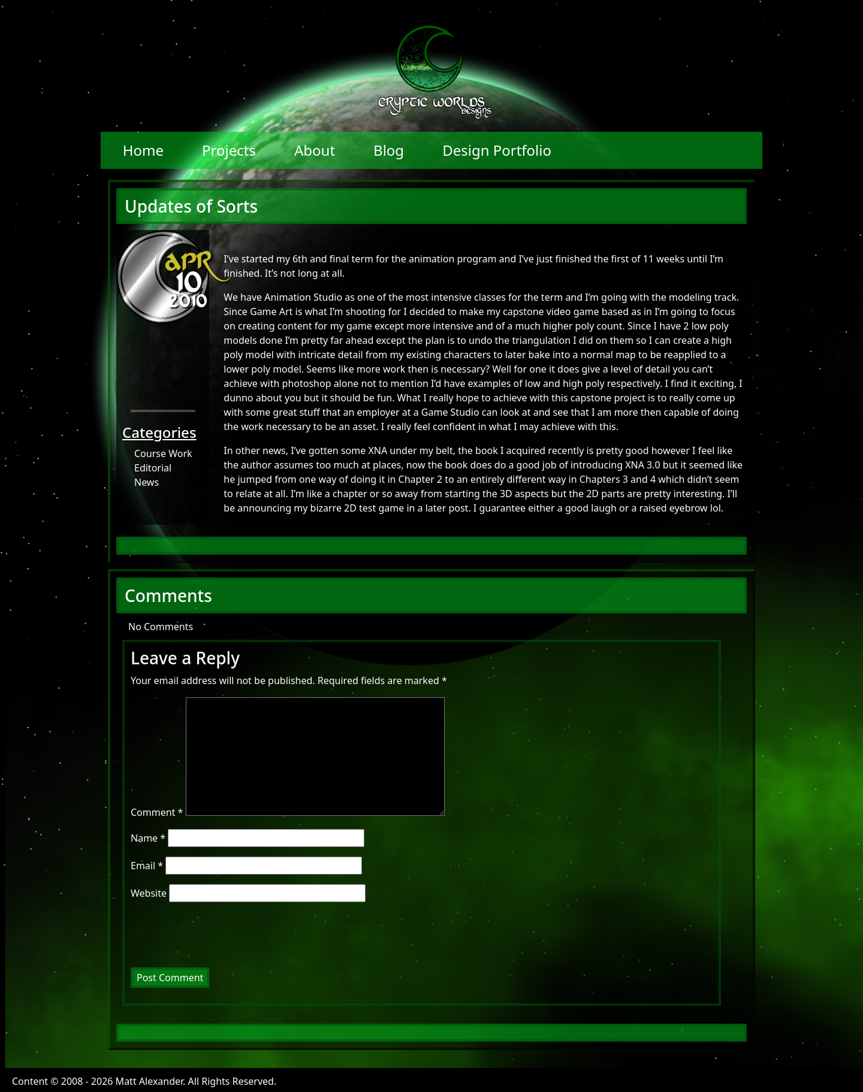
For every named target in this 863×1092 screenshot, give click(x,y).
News (146, 482)
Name (148, 838)
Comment (157, 812)
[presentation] (212, 938)
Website (149, 893)
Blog (388, 150)
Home (143, 150)
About (314, 150)
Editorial (152, 467)
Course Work (163, 453)
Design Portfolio (496, 150)
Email (147, 865)
